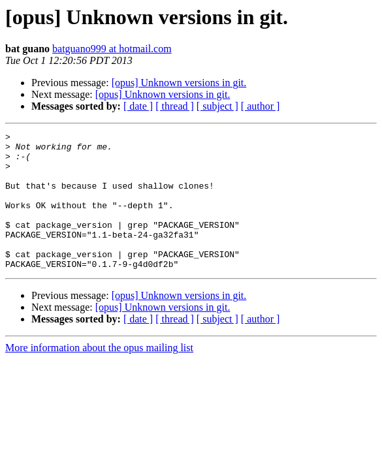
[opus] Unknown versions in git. (179, 82)
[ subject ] (217, 106)
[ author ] (260, 106)
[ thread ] (174, 106)
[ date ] (138, 106)
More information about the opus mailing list (99, 375)
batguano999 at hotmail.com (112, 48)
